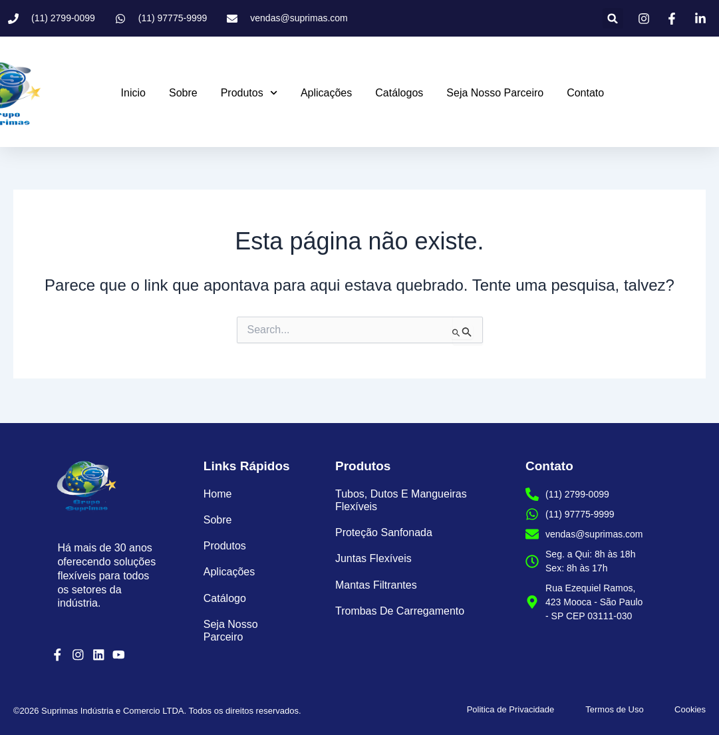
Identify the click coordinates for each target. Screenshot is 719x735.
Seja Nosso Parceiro (494, 92)
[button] (613, 18)
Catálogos (399, 92)
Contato (585, 92)
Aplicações (326, 92)
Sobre (183, 92)
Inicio (133, 92)
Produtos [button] (249, 92)
